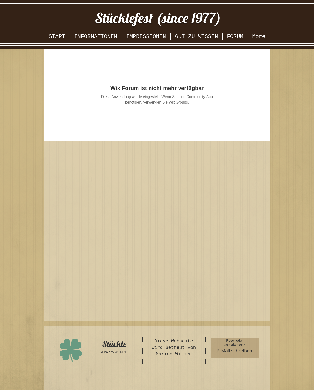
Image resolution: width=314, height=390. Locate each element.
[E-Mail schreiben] (234, 350)
